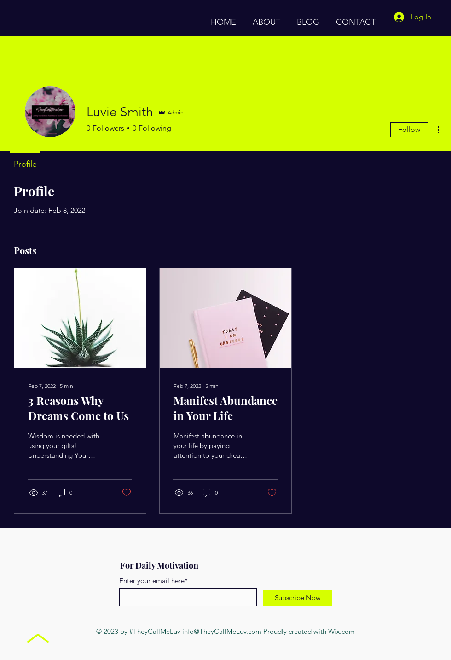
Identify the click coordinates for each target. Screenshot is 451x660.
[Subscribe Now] (297, 598)
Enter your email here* (153, 580)
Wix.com (341, 631)
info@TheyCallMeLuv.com (221, 631)
